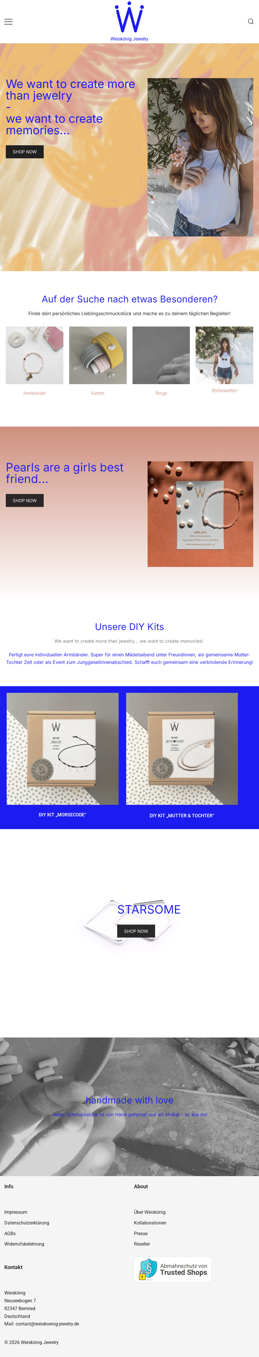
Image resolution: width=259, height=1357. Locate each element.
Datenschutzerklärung (26, 1223)
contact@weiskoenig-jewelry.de (47, 1324)
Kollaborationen (150, 1223)
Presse (141, 1233)
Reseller (142, 1244)
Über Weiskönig (150, 1212)
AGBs (10, 1233)
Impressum (15, 1212)
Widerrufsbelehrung (24, 1244)
